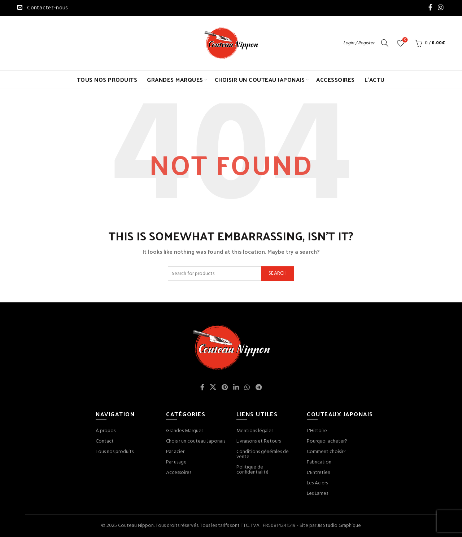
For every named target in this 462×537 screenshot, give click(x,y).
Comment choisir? (326, 452)
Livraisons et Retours (258, 441)
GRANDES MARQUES (175, 79)
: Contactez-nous (47, 8)
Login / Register (358, 43)
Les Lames (317, 493)
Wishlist (404, 40)
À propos (106, 431)
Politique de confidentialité (252, 469)
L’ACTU (375, 79)
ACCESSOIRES (335, 79)
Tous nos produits (115, 452)
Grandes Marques (184, 431)
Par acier (175, 452)
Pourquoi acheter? (327, 441)
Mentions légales (254, 431)
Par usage (176, 462)
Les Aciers (317, 483)
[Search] (385, 42)
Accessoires (178, 473)
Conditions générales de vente (262, 454)
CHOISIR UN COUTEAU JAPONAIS (260, 79)
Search (278, 273)
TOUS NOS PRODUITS (107, 79)
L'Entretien (318, 473)
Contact (105, 441)
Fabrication (319, 462)
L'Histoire (317, 431)
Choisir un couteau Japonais (195, 441)
